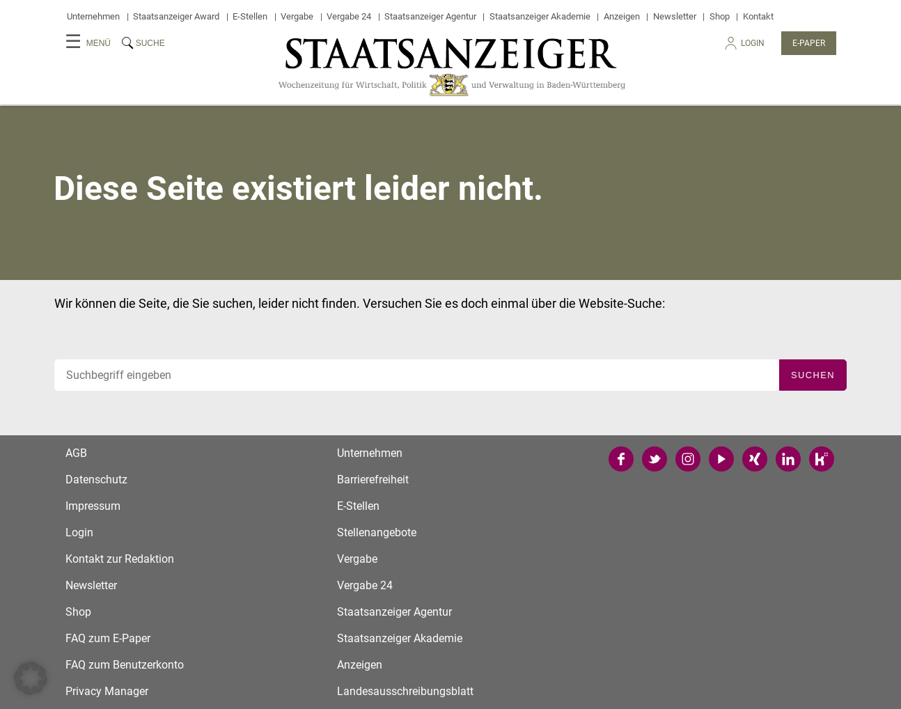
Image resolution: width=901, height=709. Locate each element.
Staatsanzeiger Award (176, 16)
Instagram (688, 459)
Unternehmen (93, 16)
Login (744, 47)
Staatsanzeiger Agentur (430, 16)
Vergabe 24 (349, 16)
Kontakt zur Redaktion (119, 559)
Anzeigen (622, 16)
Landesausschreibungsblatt (405, 691)
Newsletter (674, 16)
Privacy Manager (106, 691)
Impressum (92, 506)
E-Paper (808, 43)
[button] (30, 678)
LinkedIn (788, 459)
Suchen (813, 375)
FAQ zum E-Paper (107, 638)
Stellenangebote (376, 532)
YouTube (721, 459)
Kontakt (758, 16)
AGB (76, 453)
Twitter (654, 459)
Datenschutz (96, 479)
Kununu (821, 459)
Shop (720, 16)
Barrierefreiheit (373, 479)
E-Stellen (250, 16)
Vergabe (297, 16)
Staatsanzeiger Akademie (539, 16)
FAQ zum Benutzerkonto (124, 664)
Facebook (621, 459)
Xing (754, 459)
